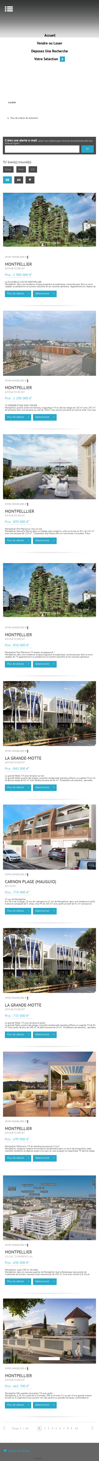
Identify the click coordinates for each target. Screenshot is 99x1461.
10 (76, 1428)
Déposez (49, 51)
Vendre (49, 43)
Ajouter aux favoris (19, 1450)
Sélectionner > (45, 294)
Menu (9, 9)
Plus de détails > (18, 294)
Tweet (38, 1459)
